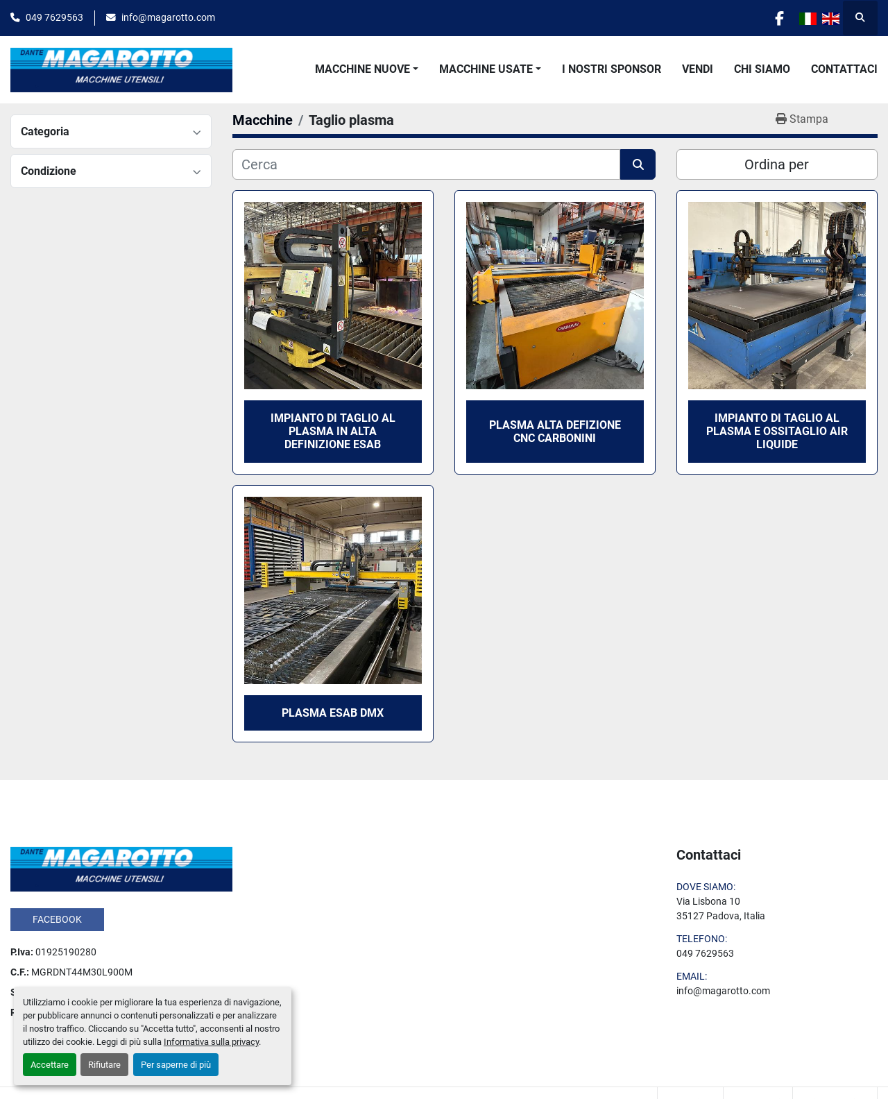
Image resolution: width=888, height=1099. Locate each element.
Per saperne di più (176, 1064)
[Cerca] (426, 164)
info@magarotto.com (168, 17)
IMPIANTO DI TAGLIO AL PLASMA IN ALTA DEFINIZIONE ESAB (333, 431)
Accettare (50, 1064)
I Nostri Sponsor (611, 69)
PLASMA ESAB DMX (333, 712)
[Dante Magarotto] (121, 868)
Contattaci (844, 69)
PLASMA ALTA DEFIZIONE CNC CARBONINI (555, 431)
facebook (57, 919)
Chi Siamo (762, 69)
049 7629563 (54, 17)
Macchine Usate (486, 69)
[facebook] (778, 18)
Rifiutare (104, 1064)
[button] (366, 69)
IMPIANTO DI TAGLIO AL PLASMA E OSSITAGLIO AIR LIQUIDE (777, 431)
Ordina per (776, 164)
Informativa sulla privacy (211, 1042)
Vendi (697, 69)
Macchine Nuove (362, 69)
